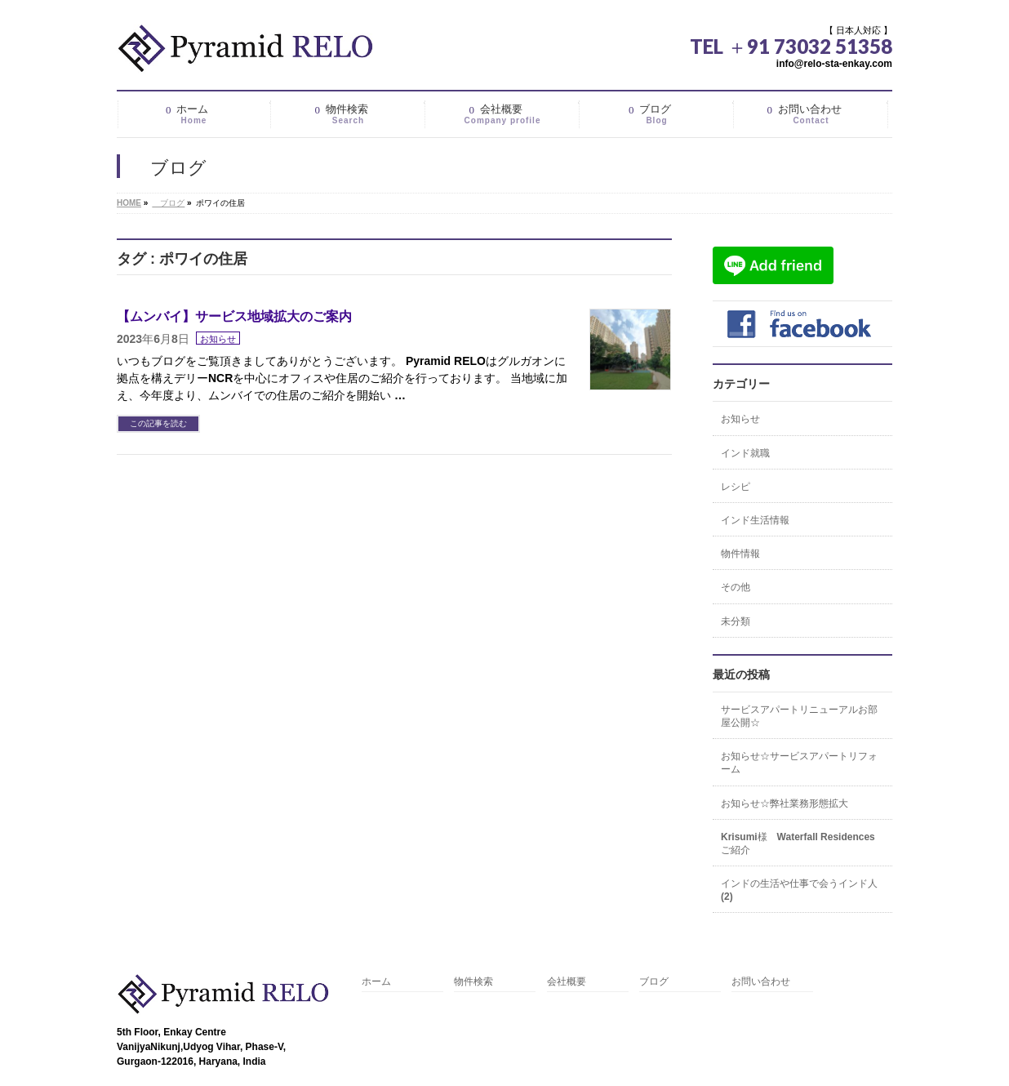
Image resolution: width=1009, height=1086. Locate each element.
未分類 (735, 621)
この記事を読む (158, 423)
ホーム (376, 982)
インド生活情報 (755, 520)
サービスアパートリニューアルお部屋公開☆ (799, 716)
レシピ (735, 486)
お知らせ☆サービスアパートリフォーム (799, 762)
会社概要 (566, 982)
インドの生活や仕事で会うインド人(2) (799, 890)
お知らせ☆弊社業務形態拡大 (784, 803)
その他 (735, 587)
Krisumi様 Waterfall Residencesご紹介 (798, 843)
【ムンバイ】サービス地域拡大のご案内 (234, 316)
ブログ (654, 982)
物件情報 (740, 553)
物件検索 (473, 982)
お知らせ (218, 339)
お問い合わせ (760, 982)
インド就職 (745, 453)
